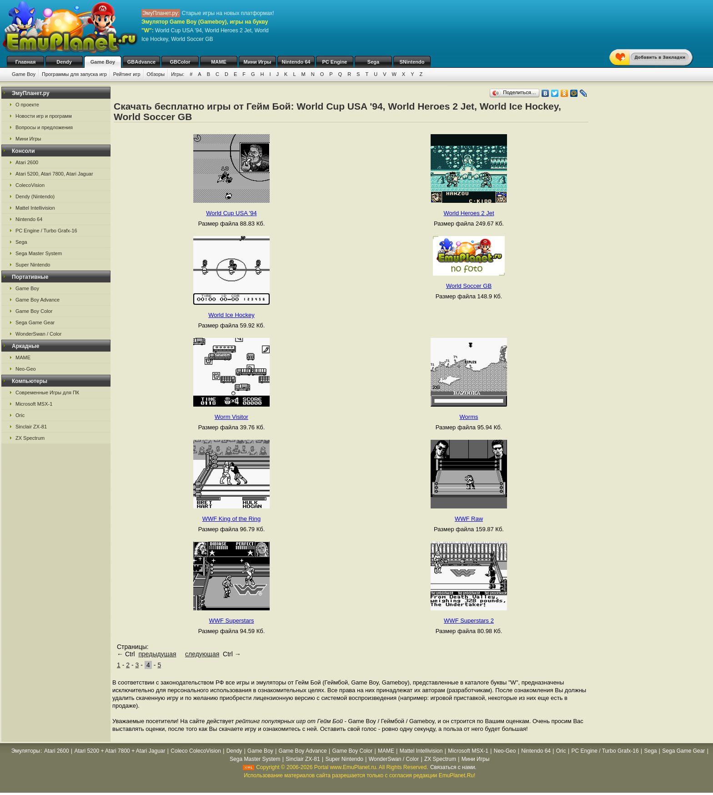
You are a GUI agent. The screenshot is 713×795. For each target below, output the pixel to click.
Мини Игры (257, 62)
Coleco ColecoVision (196, 751)
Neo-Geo (25, 369)
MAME (218, 62)
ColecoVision (30, 185)
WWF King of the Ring (231, 518)
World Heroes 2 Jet (468, 213)
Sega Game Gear (35, 322)
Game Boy (102, 62)
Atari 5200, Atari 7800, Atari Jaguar (54, 173)
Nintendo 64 (296, 62)
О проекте (27, 104)
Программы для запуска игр (74, 74)
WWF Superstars (231, 620)
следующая (202, 654)
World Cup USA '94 (231, 213)
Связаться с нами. (453, 767)
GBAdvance (141, 62)
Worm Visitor (231, 416)
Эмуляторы (25, 751)
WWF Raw (469, 518)
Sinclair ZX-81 (31, 426)
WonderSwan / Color (38, 334)
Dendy (64, 62)
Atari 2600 (26, 162)
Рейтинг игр (127, 74)
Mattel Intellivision (35, 208)
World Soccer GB (469, 285)
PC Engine (334, 62)
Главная (25, 62)
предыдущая (157, 654)
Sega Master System (38, 253)
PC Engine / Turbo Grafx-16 (46, 230)
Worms (469, 416)
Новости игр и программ (43, 116)
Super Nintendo (32, 264)
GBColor (180, 62)
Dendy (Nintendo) (35, 196)
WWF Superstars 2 (469, 620)
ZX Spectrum (30, 438)
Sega (373, 62)
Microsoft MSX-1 (33, 404)
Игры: (177, 74)
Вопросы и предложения (44, 127)
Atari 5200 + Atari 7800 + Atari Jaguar (119, 751)
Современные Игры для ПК (47, 392)
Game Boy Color (33, 311)
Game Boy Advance (37, 299)
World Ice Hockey (231, 315)
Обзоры (156, 74)
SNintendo (412, 62)
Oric (20, 415)
